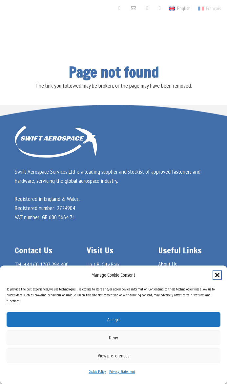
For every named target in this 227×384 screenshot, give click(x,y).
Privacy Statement (122, 371)
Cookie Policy (97, 371)
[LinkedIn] (147, 8)
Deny (113, 337)
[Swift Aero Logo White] (37, 33)
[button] (217, 275)
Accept (113, 319)
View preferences (113, 355)
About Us (167, 264)
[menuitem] (209, 8)
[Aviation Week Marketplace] (160, 8)
